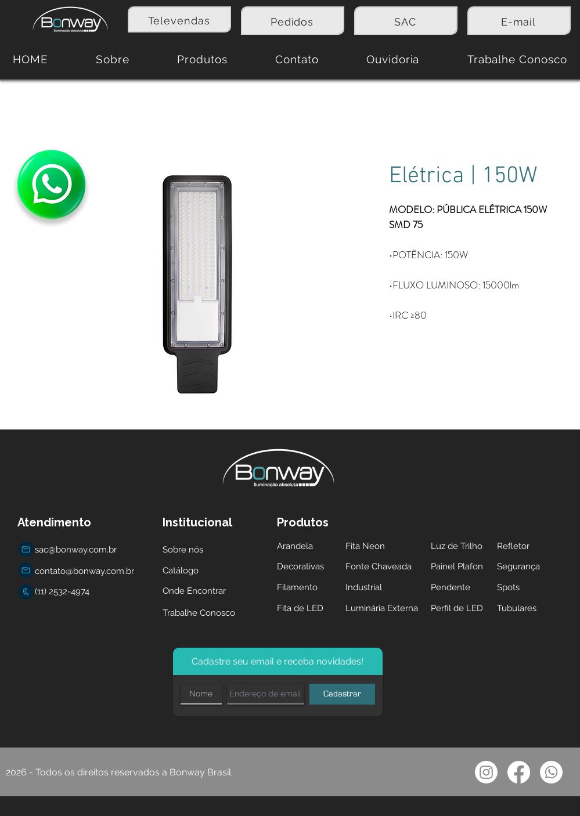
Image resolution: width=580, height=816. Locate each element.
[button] (202, 59)
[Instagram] (486, 772)
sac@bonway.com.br (76, 549)
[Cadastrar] (342, 694)
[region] (179, 19)
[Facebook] (518, 772)
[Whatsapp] (551, 772)
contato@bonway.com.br (84, 571)
